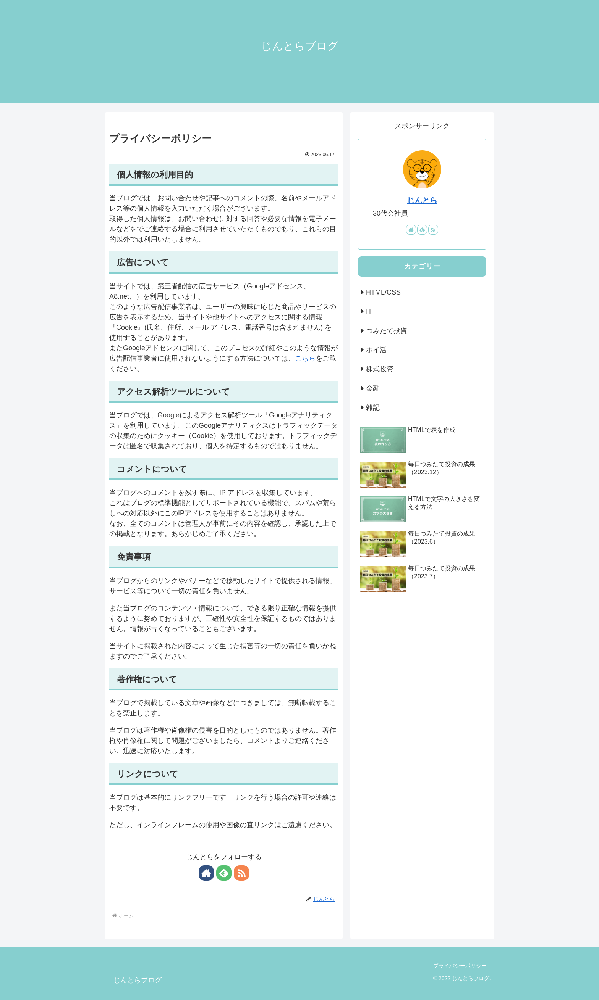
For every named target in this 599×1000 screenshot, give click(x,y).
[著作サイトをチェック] (206, 873)
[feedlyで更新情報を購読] (224, 873)
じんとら (422, 200)
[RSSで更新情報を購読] (241, 873)
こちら (305, 358)
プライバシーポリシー (460, 966)
